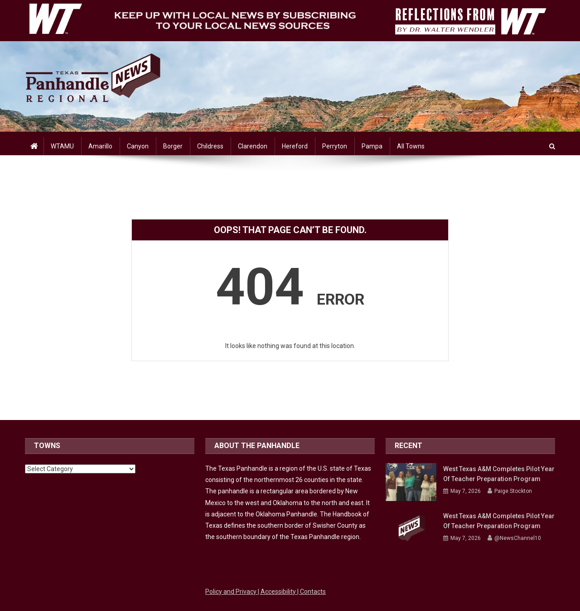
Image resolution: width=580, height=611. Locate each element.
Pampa (372, 146)
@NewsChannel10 (517, 538)
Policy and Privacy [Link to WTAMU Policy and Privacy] (231, 591)
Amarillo (100, 146)
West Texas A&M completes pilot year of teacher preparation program (499, 473)
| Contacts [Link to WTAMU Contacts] (311, 591)
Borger (173, 146)
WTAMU (62, 146)
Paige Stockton (513, 491)
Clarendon (252, 146)
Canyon (138, 146)
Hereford (295, 146)
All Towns (411, 146)
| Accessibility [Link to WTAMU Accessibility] (277, 591)
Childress (210, 146)
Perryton (334, 146)
